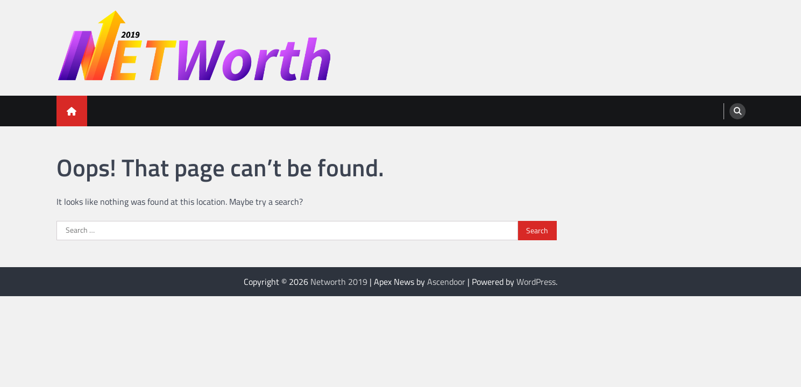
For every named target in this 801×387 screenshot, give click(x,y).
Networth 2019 (338, 281)
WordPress (536, 281)
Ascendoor (446, 281)
